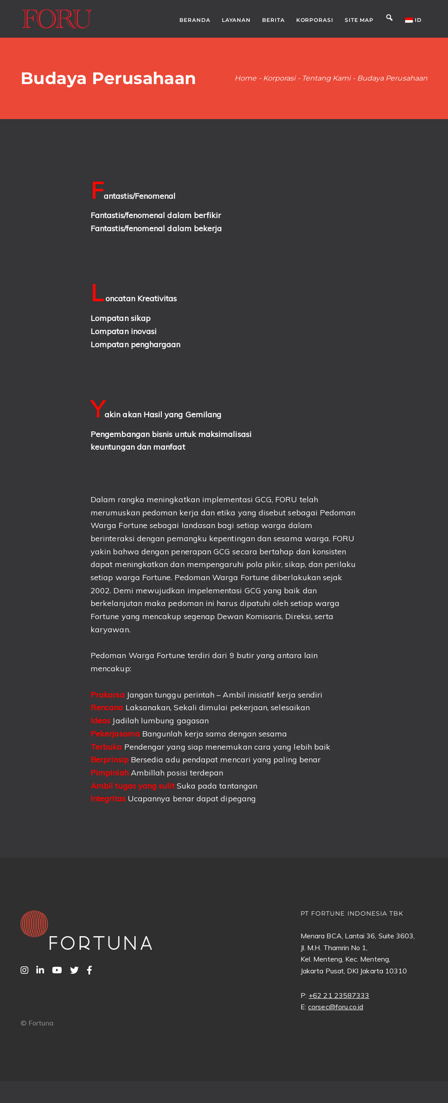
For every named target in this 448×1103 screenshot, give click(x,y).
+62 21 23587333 (338, 995)
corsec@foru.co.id (335, 1006)
